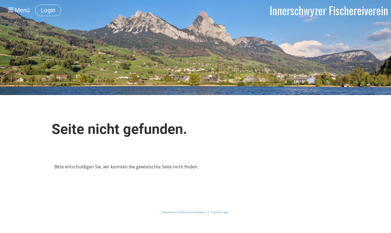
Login (48, 10)
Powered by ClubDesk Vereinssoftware (184, 212)
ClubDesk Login (220, 212)
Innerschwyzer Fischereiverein (329, 10)
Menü (19, 10)
